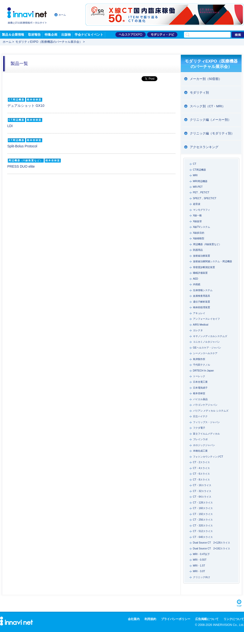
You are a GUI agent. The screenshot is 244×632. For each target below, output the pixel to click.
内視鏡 (196, 284)
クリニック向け (201, 577)
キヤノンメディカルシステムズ (210, 336)
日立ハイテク (200, 416)
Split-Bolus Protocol (22, 146)
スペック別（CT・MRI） (207, 106)
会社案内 (134, 619)
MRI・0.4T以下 (201, 554)
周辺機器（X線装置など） (207, 244)
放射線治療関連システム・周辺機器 (212, 261)
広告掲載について (207, 619)
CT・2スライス (201, 462)
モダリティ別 (199, 92)
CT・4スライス (201, 468)
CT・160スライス (203, 508)
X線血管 (197, 221)
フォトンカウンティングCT (208, 456)
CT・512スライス (203, 531)
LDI (10, 126)
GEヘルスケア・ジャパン (207, 347)
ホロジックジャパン (204, 445)
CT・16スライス (202, 485)
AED (195, 278)
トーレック (199, 376)
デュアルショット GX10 (25, 106)
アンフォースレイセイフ (206, 318)
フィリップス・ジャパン (206, 422)
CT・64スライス (202, 496)
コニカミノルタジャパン (206, 341)
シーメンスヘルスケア (205, 353)
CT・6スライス (201, 473)
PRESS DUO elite (21, 166)
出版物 (66, 34)
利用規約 (150, 619)
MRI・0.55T (200, 559)
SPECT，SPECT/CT (204, 198)
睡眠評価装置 (200, 273)
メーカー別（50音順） (206, 79)
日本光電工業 (200, 382)
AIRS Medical (200, 324)
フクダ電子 (199, 427)
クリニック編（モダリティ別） (212, 133)
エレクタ (198, 330)
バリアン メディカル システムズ (211, 410)
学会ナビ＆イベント (89, 34)
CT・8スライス (201, 479)
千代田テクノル (201, 364)
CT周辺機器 (199, 169)
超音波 (196, 204)
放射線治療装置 (201, 255)
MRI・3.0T (199, 571)
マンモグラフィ (201, 209)
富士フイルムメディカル (206, 433)
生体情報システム (203, 290)
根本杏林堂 (199, 393)
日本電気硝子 (200, 387)
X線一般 (197, 215)
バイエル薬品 (200, 399)
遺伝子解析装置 (201, 301)
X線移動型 (198, 238)
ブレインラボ (200, 439)
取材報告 (34, 34)
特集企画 (51, 34)
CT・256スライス (203, 519)
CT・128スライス (203, 502)
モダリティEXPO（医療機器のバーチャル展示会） (48, 42)
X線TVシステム (201, 227)
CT (194, 164)
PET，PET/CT (201, 192)
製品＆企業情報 (13, 34)
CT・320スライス (203, 525)
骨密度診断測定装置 (204, 267)
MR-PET (198, 186)
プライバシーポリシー (175, 619)
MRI (195, 175)
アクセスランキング (204, 147)
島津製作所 (199, 359)
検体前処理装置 (201, 307)
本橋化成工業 (200, 450)
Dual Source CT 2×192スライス (211, 548)
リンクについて (234, 619)
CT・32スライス (202, 491)
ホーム (62, 14)
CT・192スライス (203, 514)
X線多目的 (198, 232)
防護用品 (198, 250)
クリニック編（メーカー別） (210, 119)
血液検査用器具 (201, 295)
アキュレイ (199, 313)
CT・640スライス (203, 537)
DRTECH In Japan (203, 370)
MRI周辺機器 (200, 181)
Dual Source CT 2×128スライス (211, 542)
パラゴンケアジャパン (205, 404)
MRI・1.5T (199, 565)
